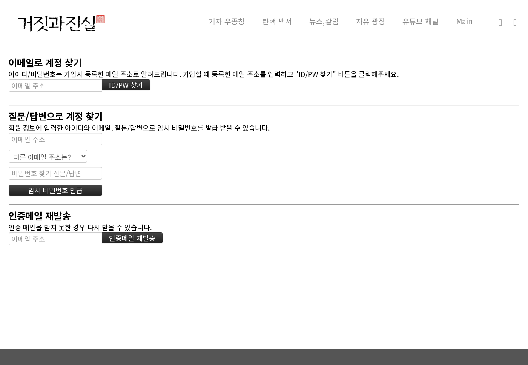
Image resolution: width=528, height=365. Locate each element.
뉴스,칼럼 (324, 21)
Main (464, 21)
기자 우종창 (227, 21)
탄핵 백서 (277, 21)
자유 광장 (370, 21)
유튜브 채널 (420, 21)
